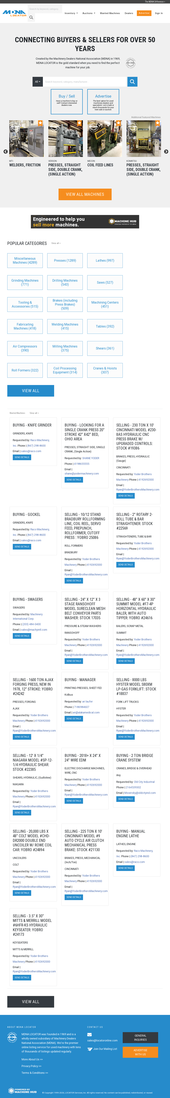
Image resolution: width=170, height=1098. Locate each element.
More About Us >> (32, 1059)
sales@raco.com (31, 451)
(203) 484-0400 (31, 624)
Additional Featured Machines (146, 117)
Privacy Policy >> (31, 1066)
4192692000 (146, 479)
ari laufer (87, 701)
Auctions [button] (88, 13)
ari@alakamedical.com (86, 712)
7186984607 (81, 707)
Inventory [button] (70, 13)
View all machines (85, 194)
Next (165, 150)
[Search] (45, 9)
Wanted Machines (110, 13)
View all (30, 390)
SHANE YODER (90, 458)
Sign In (159, 13)
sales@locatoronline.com (102, 1040)
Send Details (22, 457)
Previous (4, 150)
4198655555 (81, 463)
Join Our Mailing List (105, 1048)
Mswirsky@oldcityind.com (140, 792)
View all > (56, 243)
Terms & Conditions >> (35, 1072)
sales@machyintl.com (34, 629)
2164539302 (133, 787)
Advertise (144, 13)
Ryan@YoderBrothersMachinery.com (137, 489)
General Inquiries (140, 1037)
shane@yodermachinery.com (82, 473)
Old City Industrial (144, 781)
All (36, 81)
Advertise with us (140, 1052)
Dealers (129, 13)
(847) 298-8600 (36, 445)
